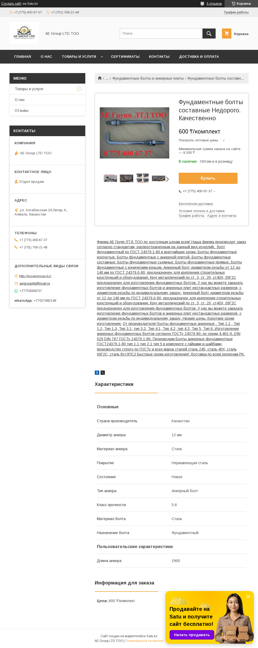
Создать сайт (11, 4)
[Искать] (209, 33)
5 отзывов (214, 4)
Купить (208, 178)
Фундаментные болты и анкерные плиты (148, 78)
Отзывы (21, 110)
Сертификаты (125, 57)
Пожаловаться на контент (144, 641)
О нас (46, 57)
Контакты (159, 57)
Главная (22, 57)
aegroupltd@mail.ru (34, 283)
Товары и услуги (79, 57)
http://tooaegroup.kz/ (35, 276)
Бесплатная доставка (196, 204)
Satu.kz (152, 636)
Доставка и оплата (199, 57)
